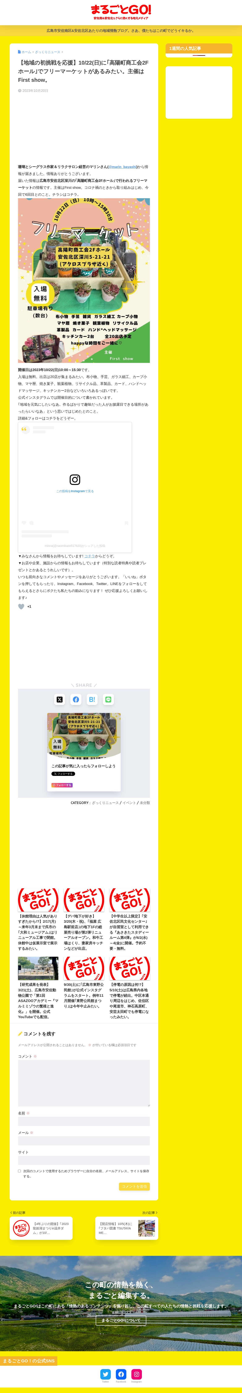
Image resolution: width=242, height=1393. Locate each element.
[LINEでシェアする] (109, 699)
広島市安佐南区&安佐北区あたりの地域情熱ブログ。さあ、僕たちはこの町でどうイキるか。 (121, 31)
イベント (129, 803)
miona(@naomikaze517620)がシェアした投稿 (75, 545)
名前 (24, 1114)
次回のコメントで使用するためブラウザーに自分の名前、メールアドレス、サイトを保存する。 (86, 1174)
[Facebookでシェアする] (75, 699)
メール (25, 1133)
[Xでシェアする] (59, 699)
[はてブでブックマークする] (92, 699)
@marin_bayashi (123, 167)
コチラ (89, 556)
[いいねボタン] (21, 606)
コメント (27, 1057)
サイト (23, 1153)
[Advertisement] (84, 129)
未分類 (145, 803)
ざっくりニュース (105, 803)
